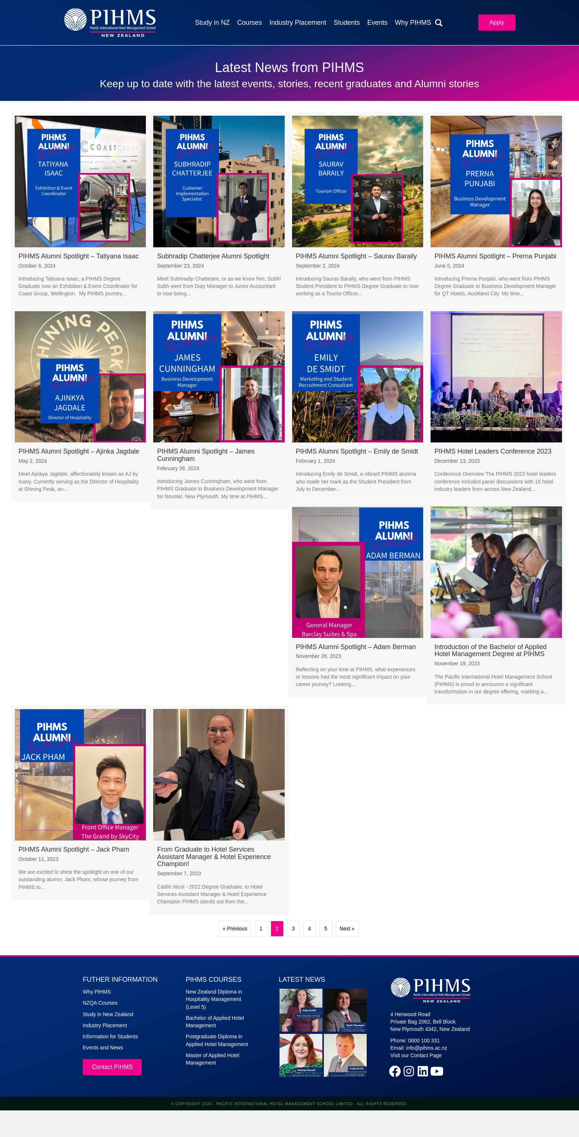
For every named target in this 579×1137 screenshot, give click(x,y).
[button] (394, 1071)
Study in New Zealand (108, 1014)
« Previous (235, 928)
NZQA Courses (100, 1003)
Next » (347, 928)
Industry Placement (105, 1025)
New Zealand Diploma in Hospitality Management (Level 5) (214, 999)
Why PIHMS (97, 992)
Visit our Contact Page (416, 1055)
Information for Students (110, 1036)
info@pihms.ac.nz (426, 1048)
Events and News (103, 1048)
